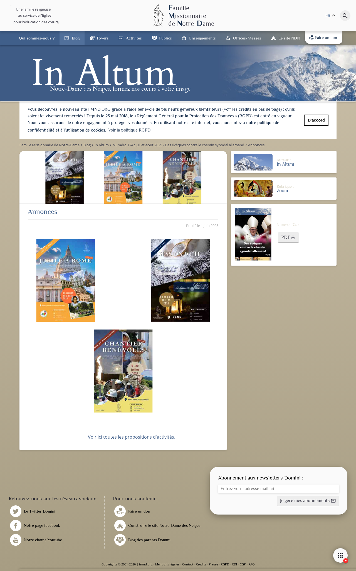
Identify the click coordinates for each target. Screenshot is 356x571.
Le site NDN (289, 38)
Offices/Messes (247, 38)
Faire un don (323, 37)
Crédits (201, 564)
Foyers (103, 38)
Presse (213, 564)
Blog (76, 38)
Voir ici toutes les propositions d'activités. (131, 437)
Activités (134, 38)
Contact (187, 564)
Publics (165, 38)
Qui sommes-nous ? (37, 38)
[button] (288, 237)
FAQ (252, 564)
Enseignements (202, 38)
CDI (234, 564)
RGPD (225, 564)
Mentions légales (167, 564)
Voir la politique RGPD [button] (129, 130)
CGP (243, 564)
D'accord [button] (316, 120)
